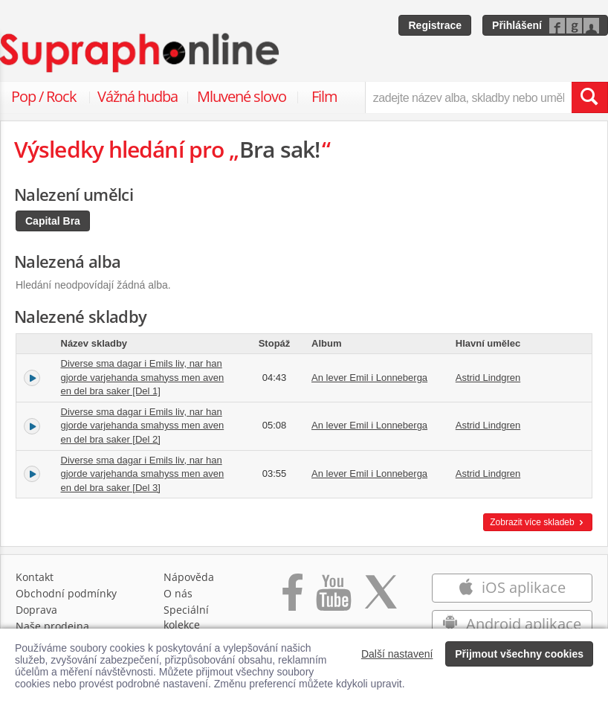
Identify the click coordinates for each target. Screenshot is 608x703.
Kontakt (35, 577)
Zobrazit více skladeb (538, 522)
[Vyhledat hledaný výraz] (589, 97)
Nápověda (189, 577)
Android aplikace (511, 624)
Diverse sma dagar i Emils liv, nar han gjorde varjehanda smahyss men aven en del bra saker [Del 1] (142, 377)
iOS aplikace (512, 587)
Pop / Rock (44, 96)
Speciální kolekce (186, 617)
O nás (178, 593)
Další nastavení (397, 654)
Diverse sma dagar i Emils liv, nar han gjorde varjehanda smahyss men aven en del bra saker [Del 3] (142, 474)
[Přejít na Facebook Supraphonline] (292, 599)
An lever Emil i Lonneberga (369, 377)
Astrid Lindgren (488, 377)
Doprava (36, 610)
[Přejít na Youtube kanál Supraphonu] (333, 599)
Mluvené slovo (241, 96)
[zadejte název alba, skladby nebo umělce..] (468, 97)
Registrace (435, 25)
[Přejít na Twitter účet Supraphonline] (380, 599)
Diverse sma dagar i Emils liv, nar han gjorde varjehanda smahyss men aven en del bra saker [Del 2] (142, 425)
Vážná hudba (137, 96)
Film (324, 96)
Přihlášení (517, 25)
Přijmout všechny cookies (519, 654)
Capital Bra (52, 221)
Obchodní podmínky (66, 593)
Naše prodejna (52, 626)
